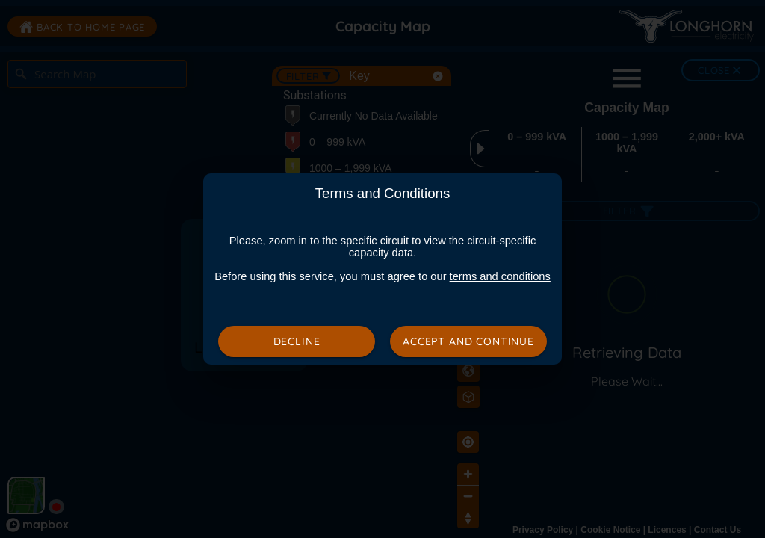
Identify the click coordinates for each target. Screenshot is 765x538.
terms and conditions (500, 276)
